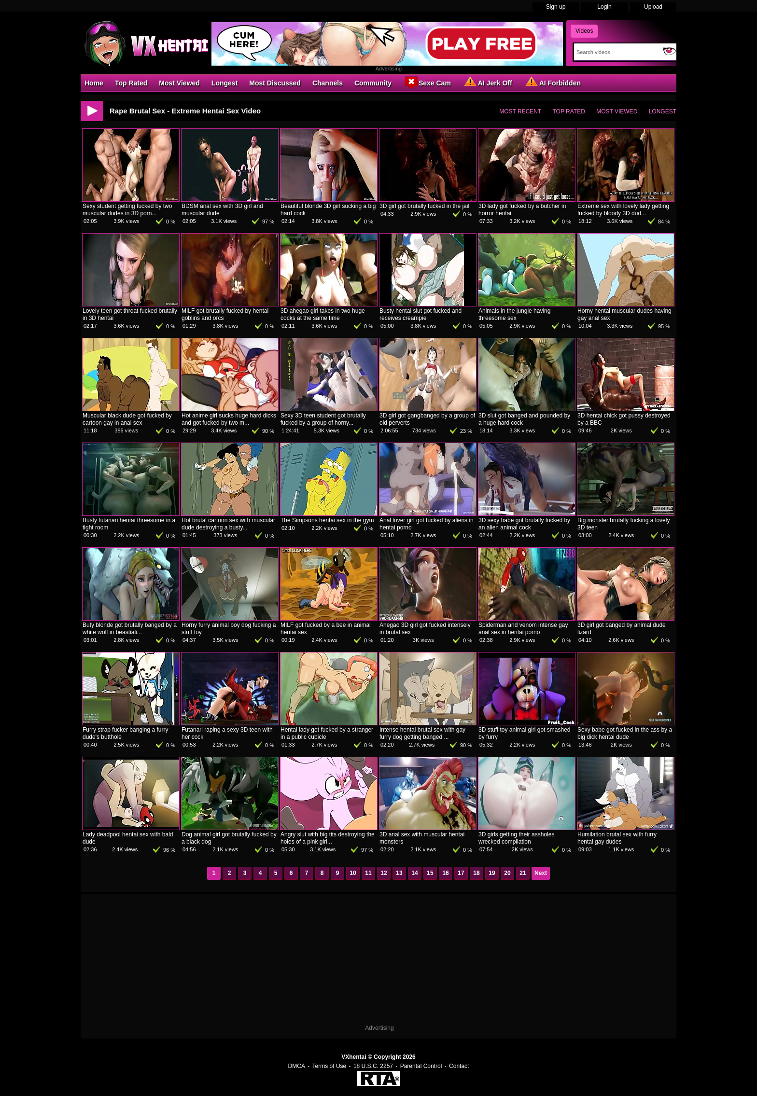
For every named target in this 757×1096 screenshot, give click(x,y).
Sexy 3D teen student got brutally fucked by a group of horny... (323, 419)
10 (353, 873)
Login (604, 6)
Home (93, 83)
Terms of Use (329, 1066)
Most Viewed (179, 83)
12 (383, 873)
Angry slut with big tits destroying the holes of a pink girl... (327, 838)
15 (430, 873)
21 (522, 873)
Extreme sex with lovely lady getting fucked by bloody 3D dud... (623, 210)
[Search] (616, 52)
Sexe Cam (427, 82)
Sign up (556, 6)
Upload (653, 6)
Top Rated (131, 83)
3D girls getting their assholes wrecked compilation (516, 838)
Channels (327, 83)
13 (399, 873)
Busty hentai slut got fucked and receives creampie (420, 314)
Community (373, 83)
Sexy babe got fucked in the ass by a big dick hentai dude (624, 733)
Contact (459, 1066)
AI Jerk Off (487, 82)
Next (540, 873)
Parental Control (421, 1066)
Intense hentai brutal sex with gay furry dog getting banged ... (422, 733)
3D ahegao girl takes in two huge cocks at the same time (322, 314)
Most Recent (520, 111)
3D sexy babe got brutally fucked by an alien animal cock (524, 524)
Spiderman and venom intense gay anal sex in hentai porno (523, 629)
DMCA (296, 1066)
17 (461, 873)
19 (492, 873)
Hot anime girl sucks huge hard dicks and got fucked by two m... (229, 419)
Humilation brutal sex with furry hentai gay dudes (617, 838)
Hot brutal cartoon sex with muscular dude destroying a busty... (228, 524)
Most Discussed (275, 83)
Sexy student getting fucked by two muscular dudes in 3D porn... (127, 210)
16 (445, 873)
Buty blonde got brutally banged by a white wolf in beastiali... (130, 629)
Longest (224, 83)
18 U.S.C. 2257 (373, 1066)
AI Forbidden (552, 82)
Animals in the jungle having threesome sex (514, 314)
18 (476, 873)
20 (507, 873)
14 (414, 873)
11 (368, 873)
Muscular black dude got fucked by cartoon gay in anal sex (127, 419)
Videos (584, 31)
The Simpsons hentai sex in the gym (327, 520)
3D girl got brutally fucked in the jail (424, 206)
